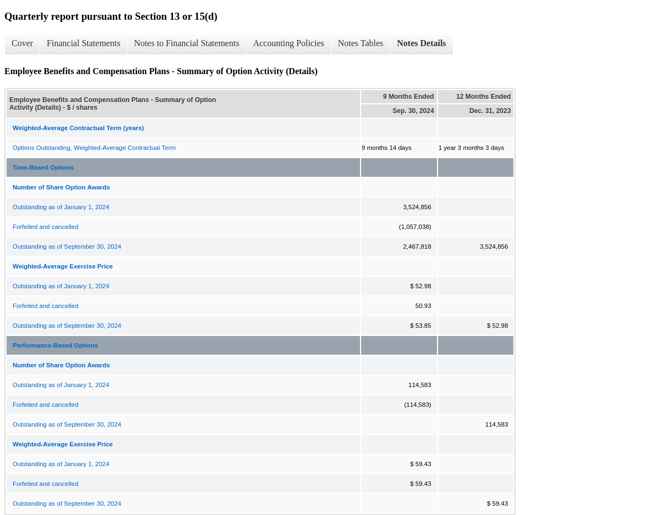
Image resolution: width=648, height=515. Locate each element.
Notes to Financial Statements (187, 43)
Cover (22, 43)
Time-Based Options (43, 167)
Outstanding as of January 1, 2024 (61, 207)
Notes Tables (361, 43)
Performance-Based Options (55, 345)
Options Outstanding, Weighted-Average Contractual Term (94, 147)
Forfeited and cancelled (46, 226)
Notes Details (421, 43)
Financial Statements (83, 43)
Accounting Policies (288, 43)
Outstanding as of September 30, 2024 (67, 246)
